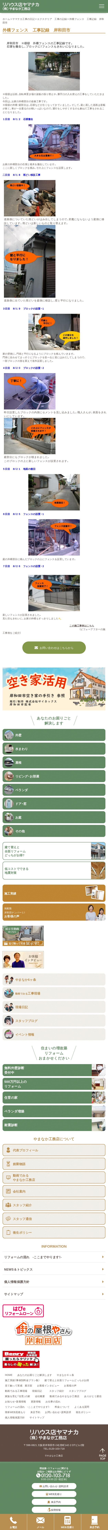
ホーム (6, 19)
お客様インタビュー (48, 1385)
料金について (62, 1406)
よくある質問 (81, 1406)
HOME (9, 1375)
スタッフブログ (77, 1390)
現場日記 (38, 1390)
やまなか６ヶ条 (65, 1375)
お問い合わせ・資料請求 (58, 1412)
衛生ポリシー (83, 1412)
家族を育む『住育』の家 (17, 1396)
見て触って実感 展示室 (18, 1385)
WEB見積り (54, 1494)
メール (40, 1522)
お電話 (13, 1522)
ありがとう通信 (92, 1396)
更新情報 (36, 1401)
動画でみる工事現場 (16, 1390)
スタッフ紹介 (56, 1390)
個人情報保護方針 (16, 1281)
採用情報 (56, 1509)
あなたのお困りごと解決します (34, 1375)
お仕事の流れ (53, 1401)
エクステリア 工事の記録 (52, 19)
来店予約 (35, 1412)
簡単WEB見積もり (15, 1412)
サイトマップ (13, 1294)
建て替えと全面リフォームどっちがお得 (66, 1380)
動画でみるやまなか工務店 (64, 1396)
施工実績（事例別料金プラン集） (22, 1380)
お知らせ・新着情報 (15, 1401)
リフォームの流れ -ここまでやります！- (33, 1257)
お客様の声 (70, 1385)
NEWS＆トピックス (18, 1269)
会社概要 (40, 1396)
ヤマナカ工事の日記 (23, 19)
